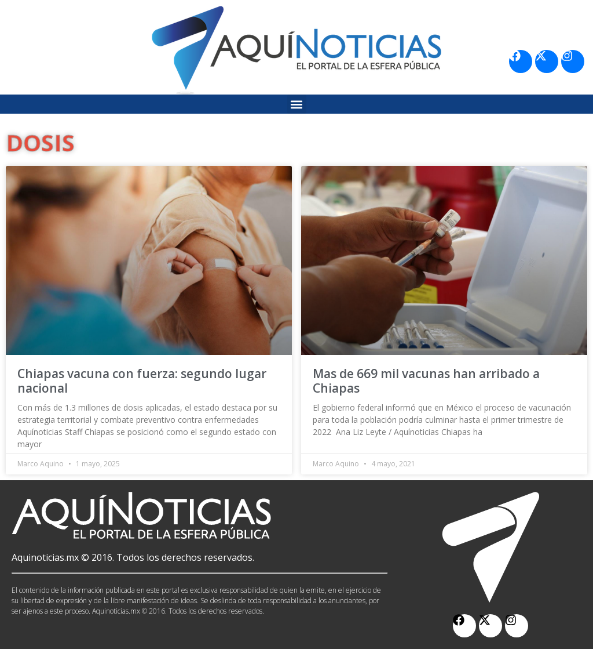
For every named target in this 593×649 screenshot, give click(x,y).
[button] (296, 104)
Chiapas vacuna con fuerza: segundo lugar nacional (141, 380)
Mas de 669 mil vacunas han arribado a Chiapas (426, 380)
